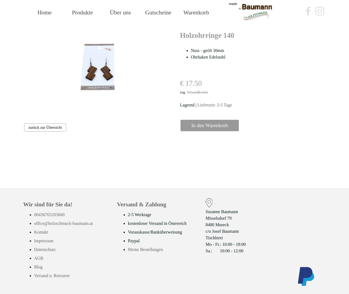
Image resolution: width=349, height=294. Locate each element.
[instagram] (320, 11)
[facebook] (308, 11)
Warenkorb (196, 12)
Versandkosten (197, 92)
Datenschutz (45, 249)
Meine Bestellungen (145, 249)
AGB (38, 258)
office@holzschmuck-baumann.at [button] (63, 223)
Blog (38, 267)
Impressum (43, 240)
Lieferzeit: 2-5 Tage (215, 105)
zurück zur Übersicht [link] (45, 127)
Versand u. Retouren (52, 275)
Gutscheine (158, 12)
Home (44, 12)
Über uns (120, 12)
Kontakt (41, 232)
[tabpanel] (252, 69)
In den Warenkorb (209, 125)
